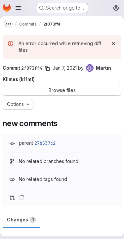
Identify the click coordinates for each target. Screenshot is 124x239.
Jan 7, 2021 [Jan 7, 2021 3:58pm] (65, 68)
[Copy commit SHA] (47, 68)
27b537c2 (45, 143)
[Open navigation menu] (18, 8)
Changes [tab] (21, 219)
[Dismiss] (113, 43)
